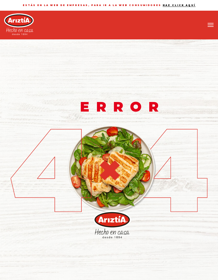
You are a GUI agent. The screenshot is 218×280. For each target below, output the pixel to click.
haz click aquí (179, 5)
